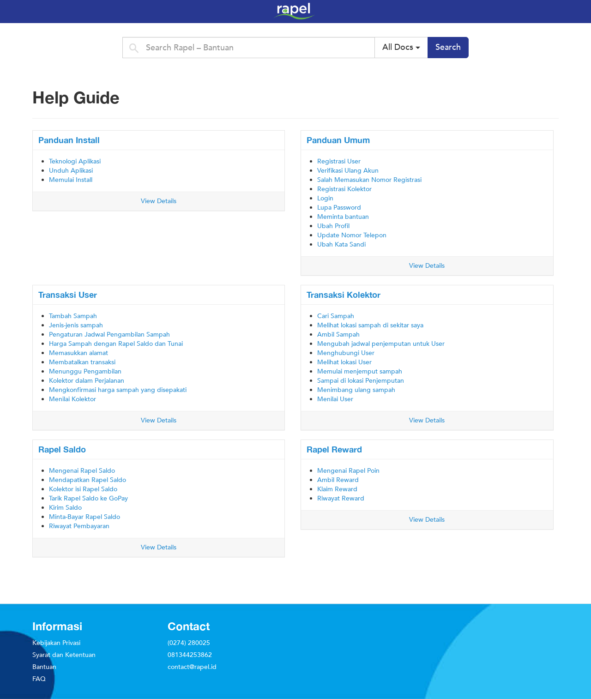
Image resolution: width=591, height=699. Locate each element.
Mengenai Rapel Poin (348, 470)
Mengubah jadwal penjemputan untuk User (381, 343)
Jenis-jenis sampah (76, 325)
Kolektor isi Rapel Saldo (83, 489)
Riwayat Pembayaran (79, 526)
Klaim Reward (337, 489)
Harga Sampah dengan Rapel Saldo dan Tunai (116, 343)
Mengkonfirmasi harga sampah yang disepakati (118, 390)
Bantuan (44, 667)
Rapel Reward (334, 449)
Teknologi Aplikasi (75, 161)
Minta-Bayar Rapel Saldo (84, 516)
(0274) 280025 (189, 643)
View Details (158, 201)
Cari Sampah (335, 316)
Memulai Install (70, 179)
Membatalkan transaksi (82, 362)
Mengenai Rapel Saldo (82, 470)
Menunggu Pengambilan (85, 371)
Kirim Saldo (65, 507)
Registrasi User (339, 161)
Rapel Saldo (62, 449)
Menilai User (335, 399)
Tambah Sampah (73, 316)
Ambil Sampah (338, 334)
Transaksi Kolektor (343, 294)
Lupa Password (339, 207)
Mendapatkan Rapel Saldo (87, 480)
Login (325, 198)
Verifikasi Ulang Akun (348, 170)
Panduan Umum (338, 140)
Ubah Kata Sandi (341, 244)
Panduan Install (69, 140)
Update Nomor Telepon (351, 235)
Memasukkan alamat (78, 353)
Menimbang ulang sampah (356, 390)
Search (448, 47)
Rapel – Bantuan (420, 11)
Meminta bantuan (343, 216)
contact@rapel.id (192, 667)
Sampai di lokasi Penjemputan (360, 380)
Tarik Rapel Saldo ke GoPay (88, 498)
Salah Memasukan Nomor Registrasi (369, 179)
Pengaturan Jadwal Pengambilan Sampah (109, 334)
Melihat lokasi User (344, 362)
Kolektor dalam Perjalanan (86, 380)
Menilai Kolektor (72, 399)
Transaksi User (67, 294)
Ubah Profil (333, 226)
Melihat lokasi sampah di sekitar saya (370, 325)
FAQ (39, 679)
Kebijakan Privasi (56, 643)
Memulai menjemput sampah (359, 371)
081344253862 (190, 655)
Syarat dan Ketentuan (64, 655)
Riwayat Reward (340, 498)
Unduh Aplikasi (71, 170)
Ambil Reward (338, 480)
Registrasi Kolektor (344, 189)
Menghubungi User (345, 353)
